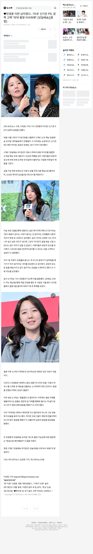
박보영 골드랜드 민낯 (71, 65)
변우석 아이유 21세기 (71, 75)
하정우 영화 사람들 (85, 60)
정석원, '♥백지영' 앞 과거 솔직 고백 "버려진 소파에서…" (30, 491)
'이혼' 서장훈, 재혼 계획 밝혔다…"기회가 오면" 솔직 (27, 483)
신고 (29, 25)
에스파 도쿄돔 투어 (71, 70)
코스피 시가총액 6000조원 (85, 75)
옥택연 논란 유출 (71, 60)
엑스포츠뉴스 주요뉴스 (70, 5)
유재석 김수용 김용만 (85, 55)
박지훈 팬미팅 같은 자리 (85, 65)
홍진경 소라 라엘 (71, 55)
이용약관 (33, 523)
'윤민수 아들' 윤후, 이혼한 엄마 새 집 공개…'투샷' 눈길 (29, 487)
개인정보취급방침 (42, 523)
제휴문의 (59, 523)
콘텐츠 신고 (52, 523)
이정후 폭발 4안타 (85, 70)
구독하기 (84, 6)
